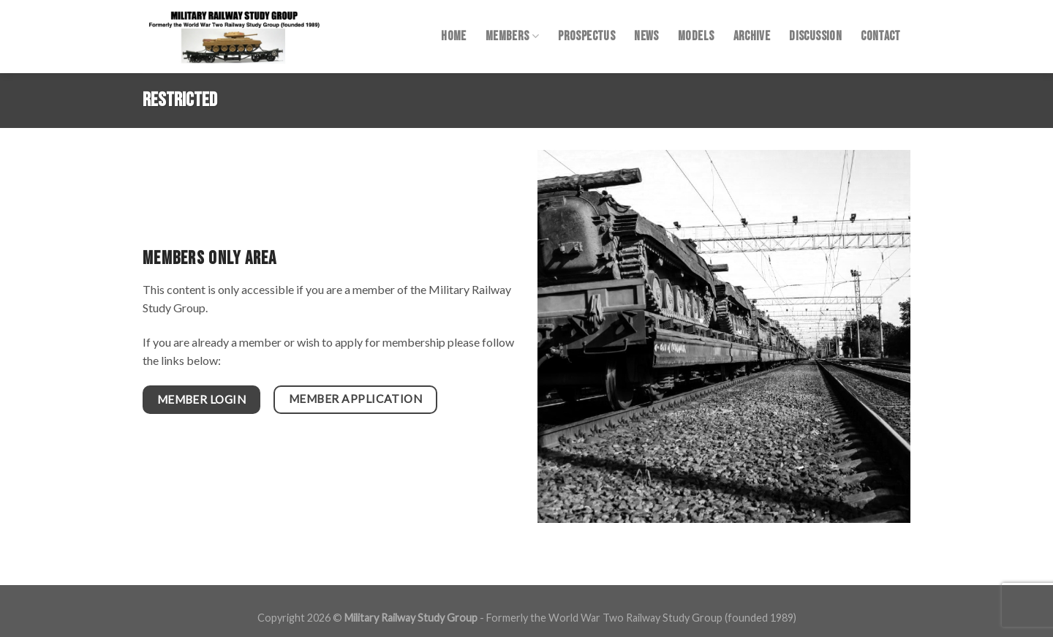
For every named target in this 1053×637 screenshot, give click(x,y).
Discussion (815, 36)
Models (696, 36)
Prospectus (586, 36)
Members (512, 36)
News (646, 36)
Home (453, 36)
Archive (751, 36)
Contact (880, 36)
